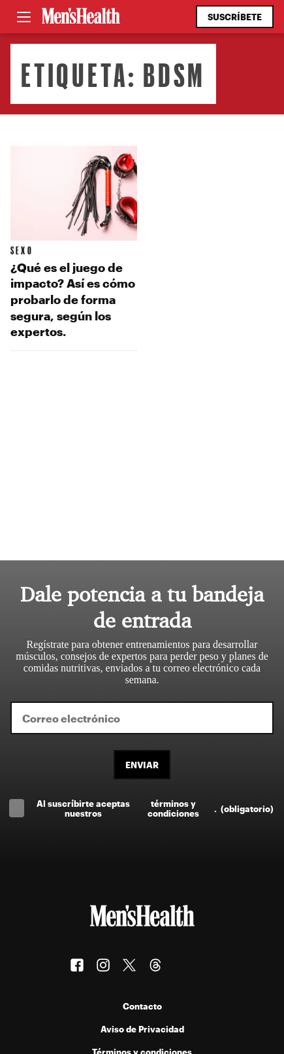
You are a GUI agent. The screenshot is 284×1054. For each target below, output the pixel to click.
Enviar (142, 765)
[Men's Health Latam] (81, 17)
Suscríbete (235, 17)
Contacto (142, 1006)
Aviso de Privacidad (142, 1029)
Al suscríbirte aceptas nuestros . (155, 808)
